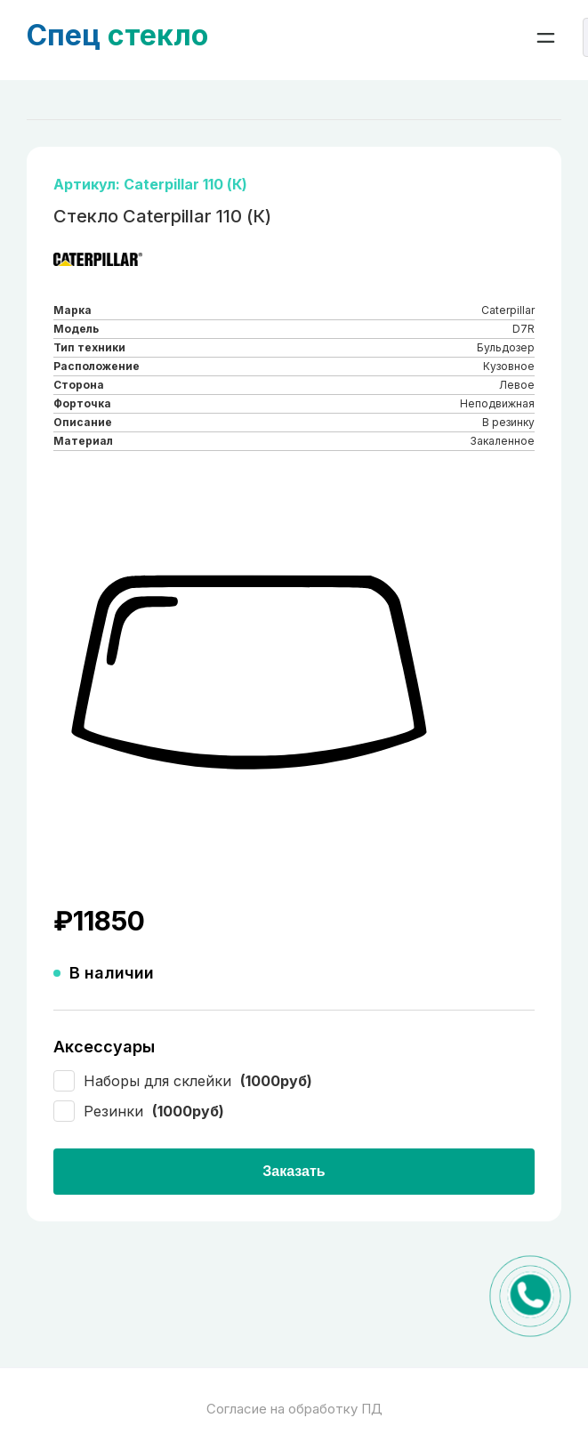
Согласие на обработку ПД (294, 1408)
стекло (117, 35)
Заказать (293, 1171)
